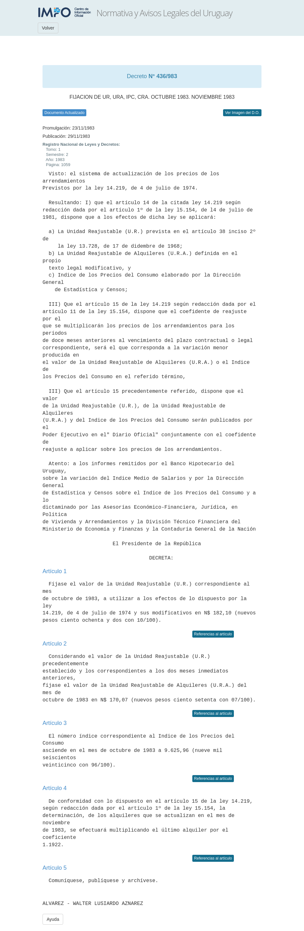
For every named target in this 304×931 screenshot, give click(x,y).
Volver (48, 27)
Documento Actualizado (64, 113)
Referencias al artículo (213, 634)
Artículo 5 (55, 868)
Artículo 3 (55, 723)
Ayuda (53, 919)
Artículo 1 (55, 571)
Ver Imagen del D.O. (242, 113)
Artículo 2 (55, 643)
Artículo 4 (55, 788)
